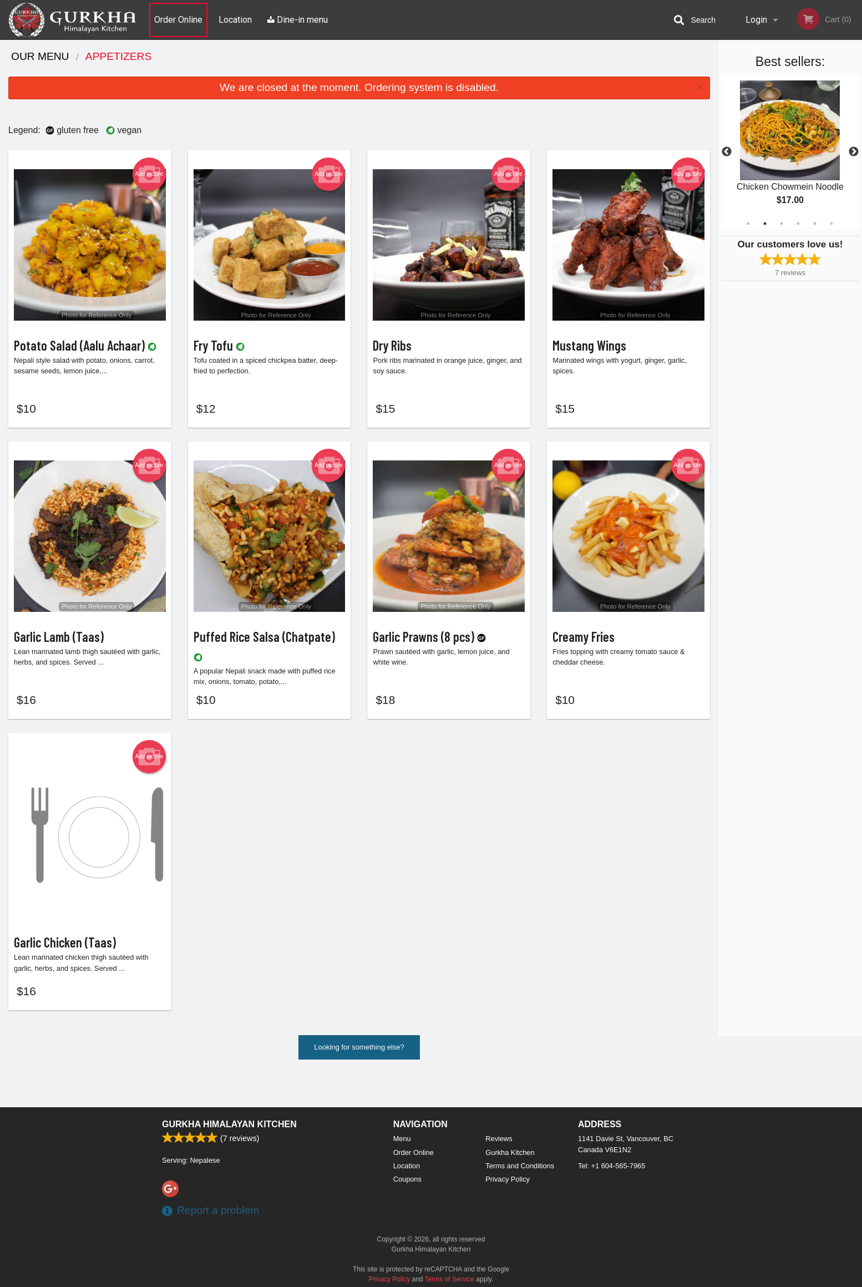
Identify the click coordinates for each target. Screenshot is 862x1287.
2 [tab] (764, 223)
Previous (726, 152)
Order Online (178, 19)
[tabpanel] (790, 152)
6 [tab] (831, 223)
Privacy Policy (507, 1179)
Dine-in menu (297, 19)
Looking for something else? (359, 1075)
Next (853, 152)
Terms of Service (449, 1279)
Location (235, 19)
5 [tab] (814, 223)
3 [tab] (781, 223)
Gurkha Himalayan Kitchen (229, 1124)
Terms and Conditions (519, 1166)
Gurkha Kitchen (509, 1152)
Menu (402, 1138)
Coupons (407, 1179)
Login (756, 19)
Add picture (149, 174)
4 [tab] (798, 223)
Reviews (498, 1138)
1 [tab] (748, 223)
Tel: (611, 1166)
